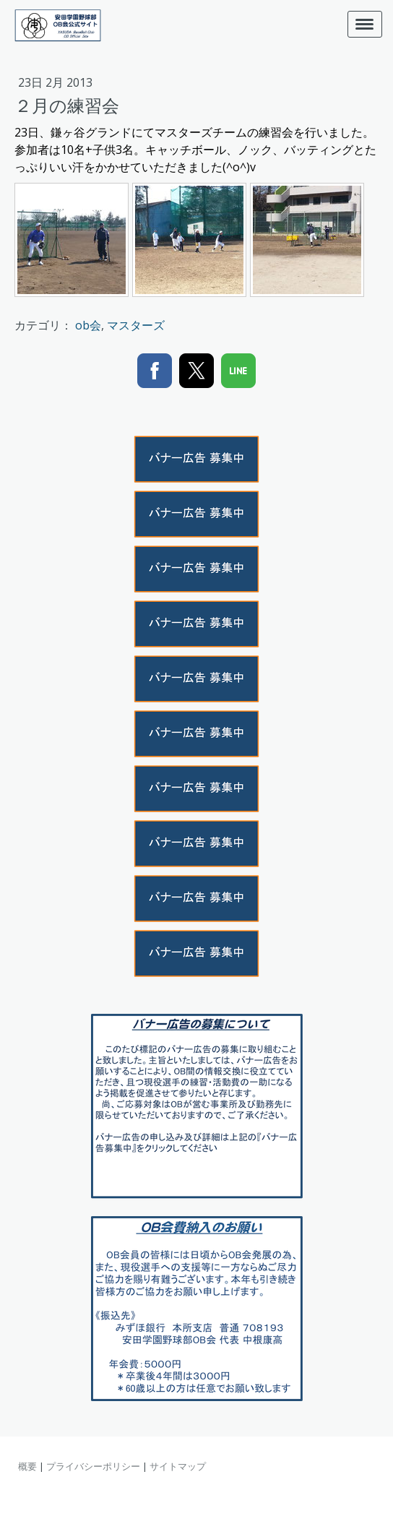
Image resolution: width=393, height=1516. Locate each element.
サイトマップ (178, 1466)
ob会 (88, 325)
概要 (27, 1466)
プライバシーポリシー (93, 1466)
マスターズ (136, 325)
